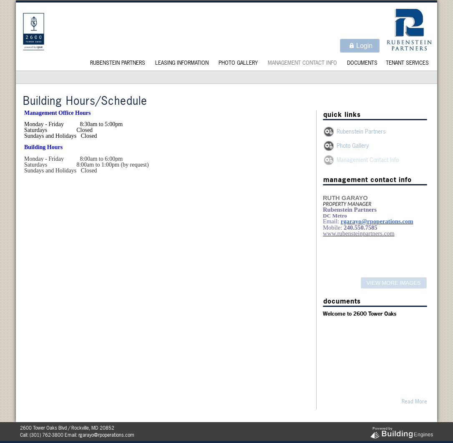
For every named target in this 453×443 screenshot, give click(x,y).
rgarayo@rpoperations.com (106, 435)
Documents (362, 62)
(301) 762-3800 (46, 435)
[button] (360, 46)
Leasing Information (182, 62)
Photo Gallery (238, 62)
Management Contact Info (302, 62)
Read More (414, 401)
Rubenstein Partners (117, 62)
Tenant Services (407, 62)
